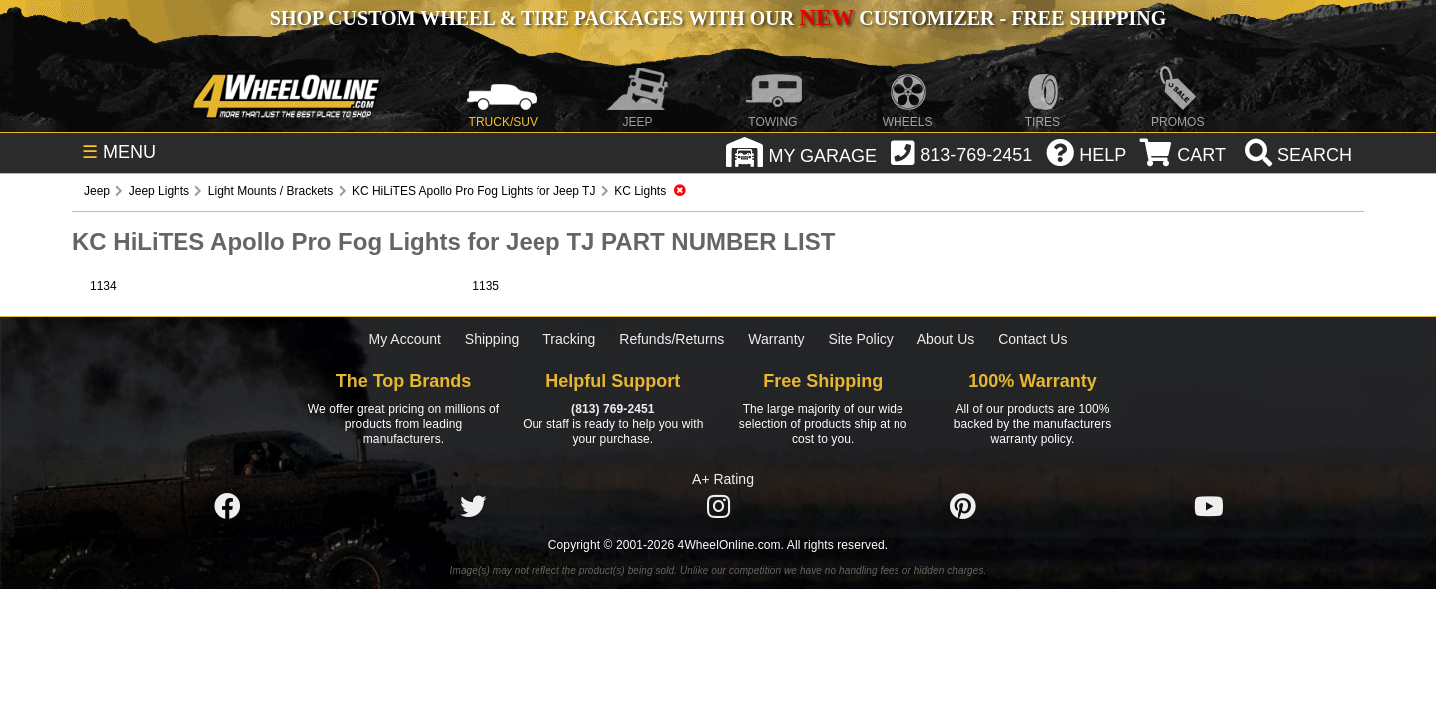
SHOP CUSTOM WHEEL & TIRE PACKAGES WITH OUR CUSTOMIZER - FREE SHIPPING (718, 18)
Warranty (776, 339)
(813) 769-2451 (612, 409)
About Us (946, 339)
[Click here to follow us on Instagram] (718, 507)
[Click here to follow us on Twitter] (473, 507)
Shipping (492, 339)
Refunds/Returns (671, 339)
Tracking (568, 339)
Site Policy (860, 339)
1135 (485, 286)
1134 (103, 286)
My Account (405, 339)
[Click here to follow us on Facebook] (227, 507)
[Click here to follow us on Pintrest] (963, 507)
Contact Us (1032, 339)
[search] (1296, 155)
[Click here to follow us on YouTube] (1209, 507)
